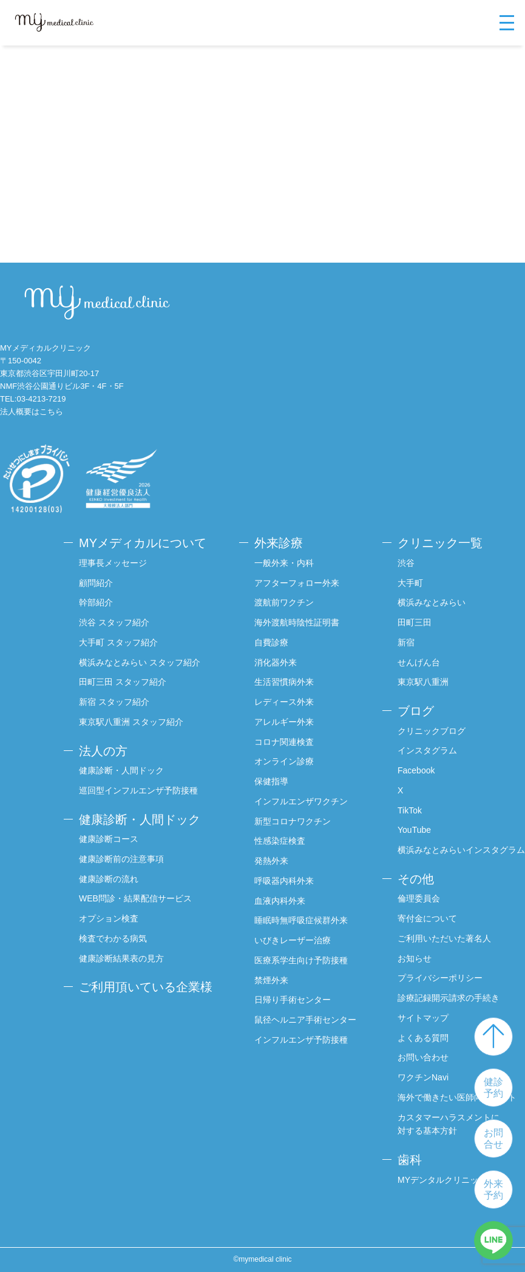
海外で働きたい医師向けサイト (457, 1097)
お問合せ (493, 1138)
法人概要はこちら (31, 411)
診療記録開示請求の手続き (449, 998)
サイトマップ (423, 1018)
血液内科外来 (279, 901)
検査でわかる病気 (113, 938)
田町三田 (415, 622)
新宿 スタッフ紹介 (114, 702)
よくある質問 (423, 1038)
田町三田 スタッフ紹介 (122, 682)
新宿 (406, 642)
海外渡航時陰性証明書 (296, 622)
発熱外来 (271, 861)
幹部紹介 (96, 602)
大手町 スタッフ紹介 (118, 642)
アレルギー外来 (284, 722)
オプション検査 (108, 918)
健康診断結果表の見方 (121, 958)
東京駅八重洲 (423, 682)
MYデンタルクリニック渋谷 (451, 1180)
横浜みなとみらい (432, 602)
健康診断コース (108, 839)
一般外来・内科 (284, 563)
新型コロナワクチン (292, 821)
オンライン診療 (284, 761)
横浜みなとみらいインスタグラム (461, 850)
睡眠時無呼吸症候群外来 (301, 920)
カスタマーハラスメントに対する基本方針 (449, 1124)
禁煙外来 (271, 980)
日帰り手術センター (292, 999)
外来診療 (278, 543)
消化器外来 (275, 662)
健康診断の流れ (108, 879)
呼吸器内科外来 (284, 881)
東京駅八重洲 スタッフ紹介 (131, 722)
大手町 (410, 583)
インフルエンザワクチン (301, 801)
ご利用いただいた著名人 (444, 938)
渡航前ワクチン (284, 602)
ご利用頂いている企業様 (145, 987)
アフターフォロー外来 (296, 583)
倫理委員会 (419, 898)
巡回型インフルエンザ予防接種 (138, 790)
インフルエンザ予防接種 (301, 1040)
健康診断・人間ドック (121, 770)
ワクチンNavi (423, 1077)
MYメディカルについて (142, 543)
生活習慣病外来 (284, 682)
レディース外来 (284, 702)
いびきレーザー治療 (292, 940)
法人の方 (103, 751)
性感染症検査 (279, 841)
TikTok (410, 810)
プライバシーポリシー (440, 978)
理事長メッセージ (113, 563)
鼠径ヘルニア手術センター (305, 1020)
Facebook (416, 770)
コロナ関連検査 (284, 742)
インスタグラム (427, 750)
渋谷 (406, 563)
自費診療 (271, 642)
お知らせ (415, 958)
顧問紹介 (96, 583)
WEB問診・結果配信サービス (135, 898)
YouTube (414, 830)
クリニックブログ (432, 731)
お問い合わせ (423, 1057)
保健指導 (271, 781)
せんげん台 (419, 662)
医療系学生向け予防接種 (301, 960)
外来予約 (493, 1189)
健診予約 (493, 1088)
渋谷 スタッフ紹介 (114, 622)
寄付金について (427, 918)
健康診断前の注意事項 (121, 859)
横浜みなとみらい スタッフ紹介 (139, 662)
